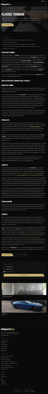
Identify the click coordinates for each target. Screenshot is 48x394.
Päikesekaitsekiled (5, 341)
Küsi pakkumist (7, 24)
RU (37, 1)
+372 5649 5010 (4, 1)
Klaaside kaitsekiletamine (6, 365)
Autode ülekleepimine (5, 359)
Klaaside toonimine (5, 357)
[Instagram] (44, 1)
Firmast (2, 374)
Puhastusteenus (4, 369)
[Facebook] (42, 1)
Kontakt (2, 380)
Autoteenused (11, 11)
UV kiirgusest (36, 126)
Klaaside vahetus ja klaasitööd (7, 367)
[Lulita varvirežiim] (46, 1)
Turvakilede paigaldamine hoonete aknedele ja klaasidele (29, 175)
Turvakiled (3, 343)
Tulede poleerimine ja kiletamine (8, 361)
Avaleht (3, 11)
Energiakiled (3, 350)
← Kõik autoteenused (21, 254)
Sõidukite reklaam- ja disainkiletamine (9, 363)
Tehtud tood (4, 376)
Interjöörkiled (4, 348)
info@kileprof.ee (8, 269)
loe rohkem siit (29, 160)
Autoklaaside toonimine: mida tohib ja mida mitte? (32, 234)
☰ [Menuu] (45, 4)
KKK (2, 378)
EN (40, 1)
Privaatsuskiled (4, 346)
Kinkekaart (3, 382)
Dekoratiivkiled (4, 344)
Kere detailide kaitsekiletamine (7, 355)
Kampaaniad (3, 383)
